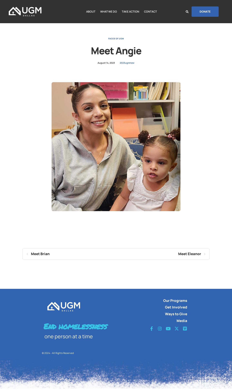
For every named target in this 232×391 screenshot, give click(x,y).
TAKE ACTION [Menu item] (130, 11)
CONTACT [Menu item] (150, 11)
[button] (205, 11)
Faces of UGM (116, 40)
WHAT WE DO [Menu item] (108, 11)
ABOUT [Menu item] (91, 11)
